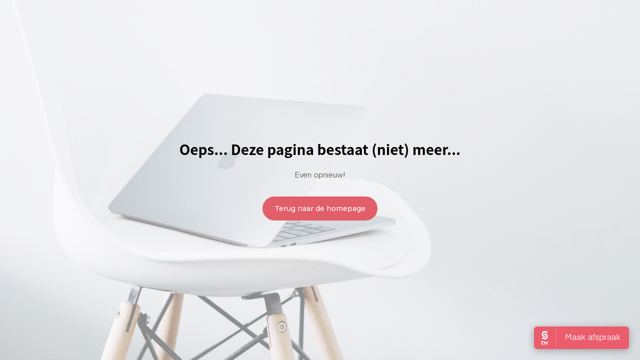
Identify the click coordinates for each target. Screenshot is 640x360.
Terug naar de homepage (320, 208)
